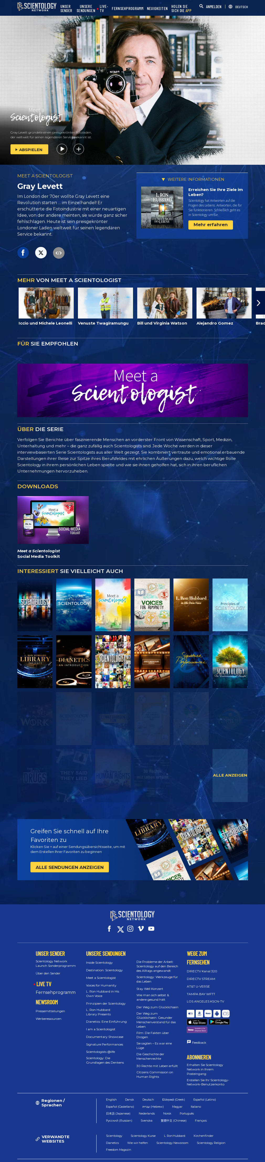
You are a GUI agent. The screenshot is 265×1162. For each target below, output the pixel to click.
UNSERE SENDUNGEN (86, 8)
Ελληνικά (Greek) (173, 1087)
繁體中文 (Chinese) (174, 1108)
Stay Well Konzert (149, 984)
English (111, 1087)
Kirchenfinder (203, 1123)
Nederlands (147, 1101)
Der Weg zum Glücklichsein (157, 1002)
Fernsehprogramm (56, 987)
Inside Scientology (99, 958)
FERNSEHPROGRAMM (127, 8)
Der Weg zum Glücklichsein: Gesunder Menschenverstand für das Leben (156, 1014)
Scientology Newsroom (172, 1130)
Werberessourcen (48, 1014)
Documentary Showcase (104, 1032)
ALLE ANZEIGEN (230, 775)
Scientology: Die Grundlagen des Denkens (105, 1055)
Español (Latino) (204, 1087)
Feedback (199, 1025)
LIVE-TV (104, 8)
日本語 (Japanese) (118, 1101)
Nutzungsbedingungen (143, 1151)
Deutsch (148, 1087)
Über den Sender (48, 968)
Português (187, 1101)
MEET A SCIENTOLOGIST (45, 175)
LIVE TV (43, 978)
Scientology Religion (211, 1130)
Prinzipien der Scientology (106, 999)
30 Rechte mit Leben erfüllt (157, 1061)
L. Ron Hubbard (174, 1123)
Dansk (129, 1087)
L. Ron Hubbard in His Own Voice (102, 989)
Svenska (146, 1108)
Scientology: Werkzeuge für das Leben (157, 974)
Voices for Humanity (101, 980)
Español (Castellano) (120, 1094)
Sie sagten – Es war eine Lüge (154, 1041)
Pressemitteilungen (50, 1006)
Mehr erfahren (211, 224)
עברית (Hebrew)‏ (153, 1094)
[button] (259, 303)
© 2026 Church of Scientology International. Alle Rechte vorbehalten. (59, 1153)
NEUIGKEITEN (157, 8)
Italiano (196, 1094)
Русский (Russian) (119, 1108)
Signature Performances (104, 1040)
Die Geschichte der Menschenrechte (150, 1051)
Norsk (167, 1101)
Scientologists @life (100, 1047)
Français (201, 1108)
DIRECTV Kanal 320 (202, 966)
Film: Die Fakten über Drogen (152, 1030)
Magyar (177, 1094)
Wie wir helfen (137, 1130)
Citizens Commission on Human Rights (154, 1069)
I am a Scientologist (100, 1024)
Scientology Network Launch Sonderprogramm (56, 958)
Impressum (182, 1155)
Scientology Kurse (143, 1123)
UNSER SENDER (66, 8)
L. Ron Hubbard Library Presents (98, 1007)
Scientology (114, 1123)
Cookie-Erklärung (182, 1151)
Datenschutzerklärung (222, 1151)
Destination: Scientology (104, 965)
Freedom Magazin (118, 1137)
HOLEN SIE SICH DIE (181, 8)
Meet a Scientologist (101, 973)
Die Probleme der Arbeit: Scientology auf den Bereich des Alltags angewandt (157, 961)
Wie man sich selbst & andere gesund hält (152, 992)
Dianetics (112, 1130)
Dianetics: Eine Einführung (106, 1017)
